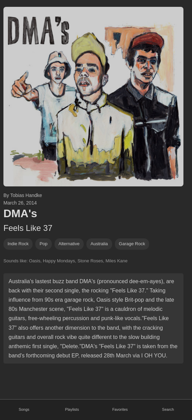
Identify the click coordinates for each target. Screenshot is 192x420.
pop (43, 243)
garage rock (132, 243)
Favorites (120, 409)
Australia (99, 243)
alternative (69, 243)
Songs (24, 409)
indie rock (18, 243)
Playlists (72, 409)
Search (168, 409)
